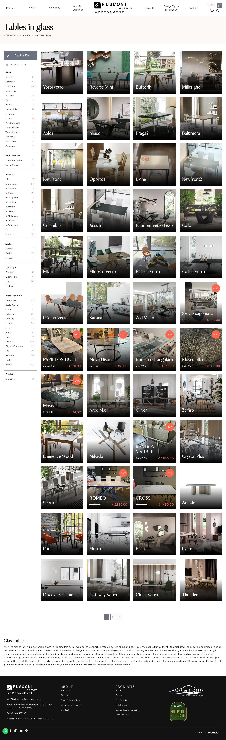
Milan (8, 328)
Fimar (8, 100)
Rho (7, 351)
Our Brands (121, 700)
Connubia (10, 86)
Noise (8, 337)
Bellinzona (10, 300)
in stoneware (12, 225)
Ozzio (8, 118)
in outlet (10, 379)
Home (6, 35)
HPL (7, 179)
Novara (9, 342)
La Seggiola (11, 109)
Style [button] (8, 244)
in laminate (11, 202)
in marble (10, 207)
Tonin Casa (10, 141)
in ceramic (10, 184)
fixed (8, 281)
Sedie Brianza (12, 128)
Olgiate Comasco (14, 346)
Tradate (9, 360)
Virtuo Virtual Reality (71, 705)
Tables (29, 35)
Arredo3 (9, 77)
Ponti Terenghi (12, 123)
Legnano (9, 319)
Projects (149, 8)
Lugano (9, 323)
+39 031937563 (18, 713)
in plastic (10, 220)
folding (9, 286)
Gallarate (10, 314)
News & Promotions (76, 8)
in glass (9, 193)
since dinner (11, 165)
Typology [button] (10, 267)
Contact (193, 8)
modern (9, 258)
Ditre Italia (10, 91)
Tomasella (10, 137)
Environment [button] (12, 155)
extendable (11, 277)
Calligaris (10, 82)
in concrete (11, 188)
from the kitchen (14, 160)
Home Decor (17, 35)
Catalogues (121, 705)
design (8, 253)
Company (54, 7)
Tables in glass (43, 35)
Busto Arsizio (11, 305)
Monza (8, 332)
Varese (8, 364)
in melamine (11, 216)
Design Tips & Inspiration (171, 8)
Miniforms (10, 114)
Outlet (32, 7)
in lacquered (12, 198)
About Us (65, 690)
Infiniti (8, 105)
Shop (118, 690)
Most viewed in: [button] (14, 295)
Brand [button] (8, 72)
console (9, 272)
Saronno (9, 355)
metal (8, 230)
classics (9, 249)
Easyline (9, 95)
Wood (8, 234)
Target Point (11, 132)
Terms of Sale (122, 715)
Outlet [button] (9, 374)
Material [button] (10, 174)
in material (10, 211)
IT (208, 5)
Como (8, 309)
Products (11, 8)
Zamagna (10, 146)
